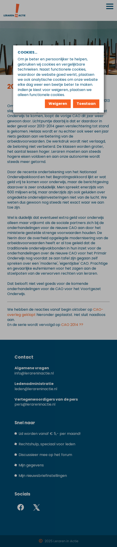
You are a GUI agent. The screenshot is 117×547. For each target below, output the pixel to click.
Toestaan (86, 103)
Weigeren (58, 103)
